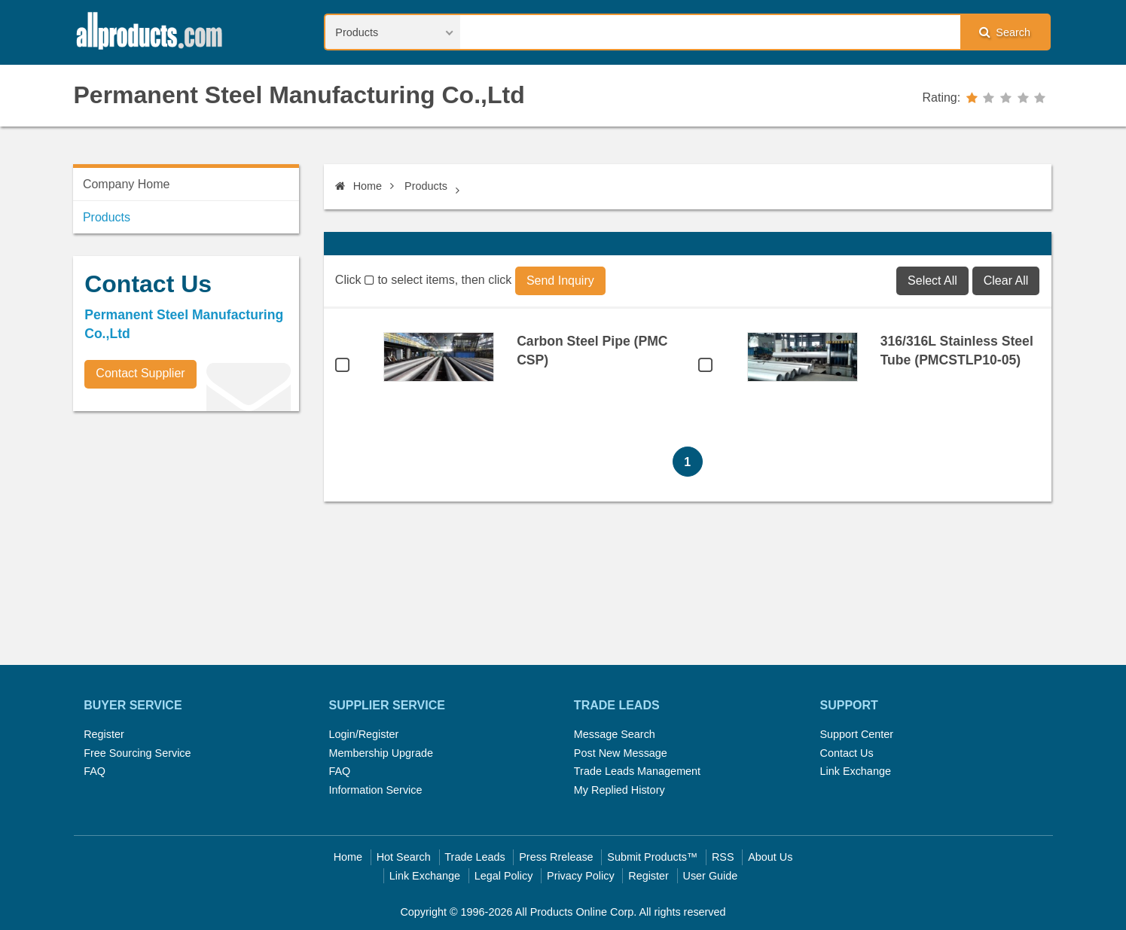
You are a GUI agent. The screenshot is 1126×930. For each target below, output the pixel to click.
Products (425, 186)
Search (1004, 32)
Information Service (376, 790)
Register (104, 734)
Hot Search (404, 857)
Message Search (614, 734)
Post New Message (620, 753)
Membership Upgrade (381, 753)
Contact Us (846, 753)
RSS (723, 857)
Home (358, 186)
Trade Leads (474, 857)
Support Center (856, 734)
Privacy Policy (581, 876)
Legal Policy (504, 876)
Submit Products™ (652, 857)
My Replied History (619, 790)
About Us (770, 857)
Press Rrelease (556, 857)
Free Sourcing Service (137, 753)
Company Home (126, 184)
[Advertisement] (186, 528)
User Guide (710, 876)
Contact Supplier (140, 373)
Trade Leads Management (637, 771)
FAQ (94, 771)
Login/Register (364, 734)
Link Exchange (854, 771)
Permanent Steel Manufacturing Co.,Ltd (299, 94)
